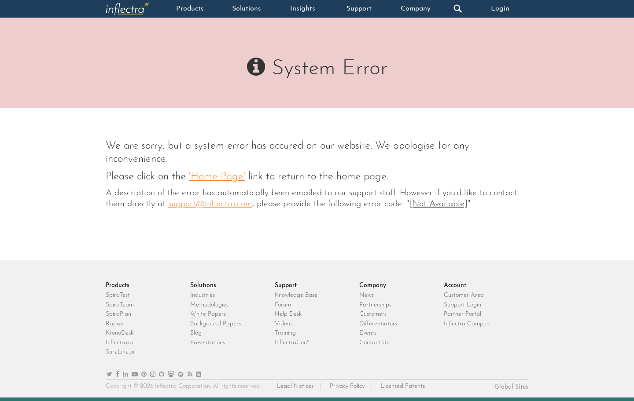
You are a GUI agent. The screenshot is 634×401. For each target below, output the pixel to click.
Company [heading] (372, 285)
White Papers (208, 314)
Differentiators (378, 324)
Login (500, 8)
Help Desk (288, 314)
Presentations (207, 342)
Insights (302, 8)
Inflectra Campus (466, 324)
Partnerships (375, 305)
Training (285, 333)
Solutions (246, 8)
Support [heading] (286, 285)
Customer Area (464, 295)
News (366, 295)
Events (367, 333)
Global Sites (511, 387)
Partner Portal (462, 314)
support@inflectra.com (210, 204)
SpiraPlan (118, 314)
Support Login (462, 305)
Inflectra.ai (119, 342)
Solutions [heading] (203, 285)
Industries (202, 295)
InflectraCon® (292, 342)
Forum (283, 305)
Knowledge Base (296, 295)
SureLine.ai (120, 352)
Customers (373, 314)
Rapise (114, 324)
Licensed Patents (403, 386)
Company (416, 8)
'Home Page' (217, 176)
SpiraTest (118, 295)
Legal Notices (295, 386)
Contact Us (374, 342)
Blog (196, 333)
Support (359, 8)
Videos (283, 324)
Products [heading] (117, 285)
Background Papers (215, 324)
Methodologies (209, 305)
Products (190, 8)
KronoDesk (119, 333)
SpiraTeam (120, 305)
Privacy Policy (347, 386)
